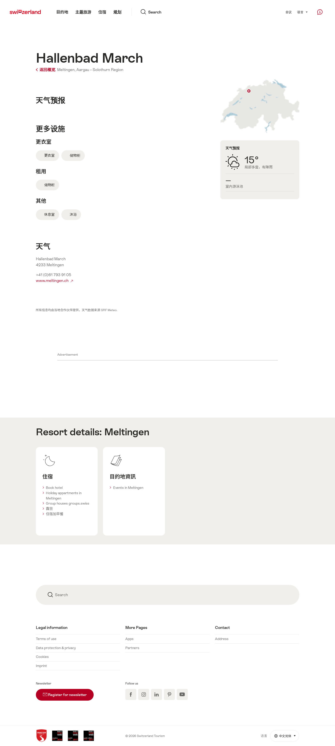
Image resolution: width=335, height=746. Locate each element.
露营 (49, 509)
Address (221, 639)
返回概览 (46, 69)
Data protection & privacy (56, 648)
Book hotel (54, 488)
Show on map (259, 106)
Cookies (42, 657)
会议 (289, 12)
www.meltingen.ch (54, 280)
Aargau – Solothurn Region (99, 69)
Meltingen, (66, 69)
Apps (129, 639)
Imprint (41, 666)
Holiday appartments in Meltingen (63, 495)
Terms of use (46, 639)
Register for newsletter (68, 693)
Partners (132, 648)
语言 (302, 12)
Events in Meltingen (128, 488)
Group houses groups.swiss (67, 503)
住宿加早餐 (54, 514)
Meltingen (126, 432)
